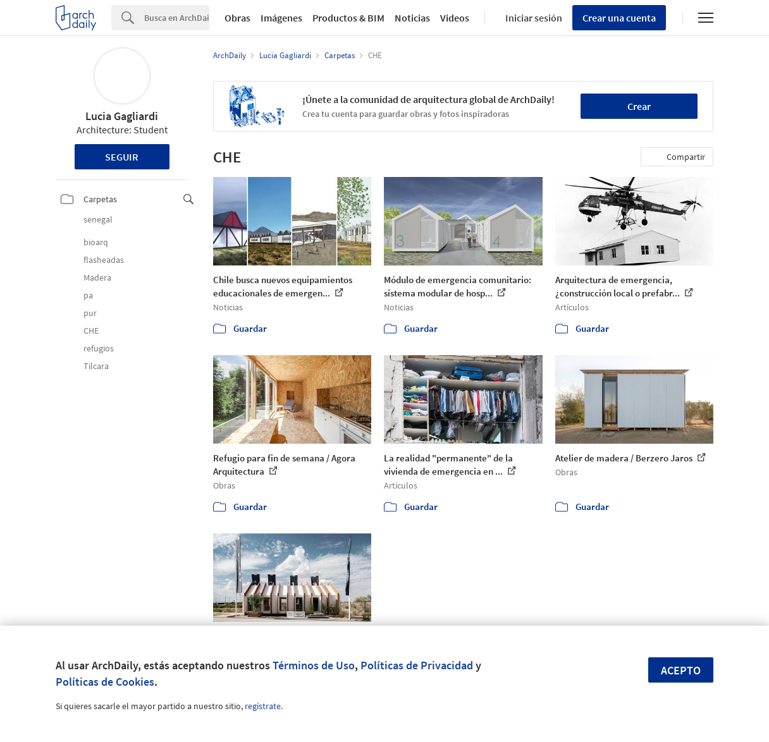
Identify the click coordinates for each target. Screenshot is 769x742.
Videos (454, 18)
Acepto (681, 670)
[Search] (176, 17)
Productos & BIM (348, 18)
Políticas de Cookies (105, 681)
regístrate (263, 706)
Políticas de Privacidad (416, 665)
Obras (237, 18)
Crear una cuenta (619, 17)
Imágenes (281, 18)
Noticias (412, 18)
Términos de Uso (314, 665)
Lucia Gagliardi (121, 116)
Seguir (121, 156)
